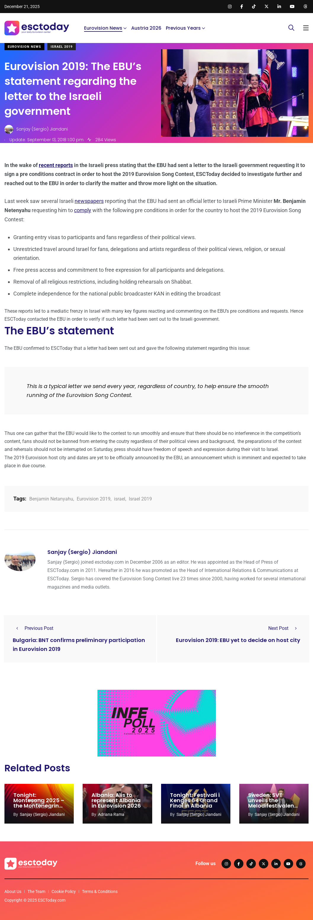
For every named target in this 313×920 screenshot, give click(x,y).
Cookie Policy (64, 891)
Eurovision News (103, 28)
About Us (12, 891)
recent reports (56, 165)
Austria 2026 (146, 28)
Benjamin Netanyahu (51, 499)
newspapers (89, 201)
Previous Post (33, 628)
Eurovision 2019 (93, 499)
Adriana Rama (111, 814)
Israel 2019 (62, 47)
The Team (36, 891)
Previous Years (183, 28)
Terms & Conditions (100, 891)
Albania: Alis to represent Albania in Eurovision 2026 (116, 800)
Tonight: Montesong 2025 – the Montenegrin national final (38, 803)
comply (82, 210)
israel (119, 499)
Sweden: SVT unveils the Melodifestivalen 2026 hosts (271, 803)
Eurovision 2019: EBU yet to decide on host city (238, 640)
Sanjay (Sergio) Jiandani (82, 552)
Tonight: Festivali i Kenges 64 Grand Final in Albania (195, 800)
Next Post (284, 628)
